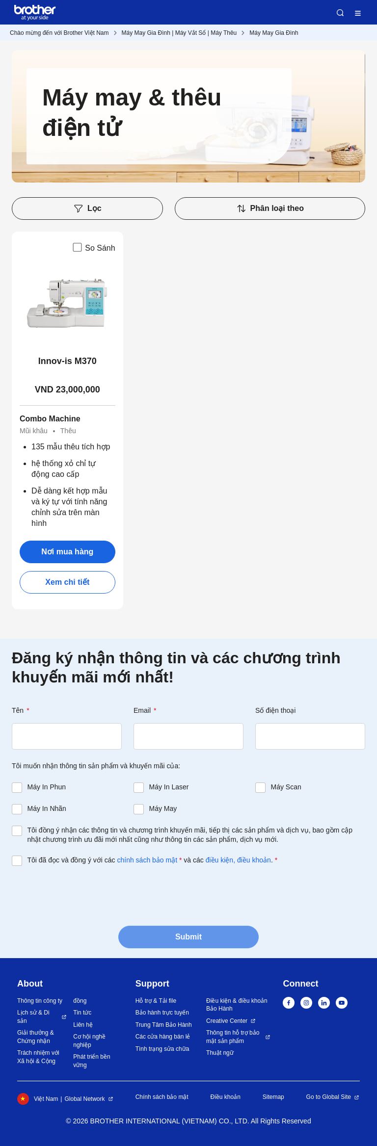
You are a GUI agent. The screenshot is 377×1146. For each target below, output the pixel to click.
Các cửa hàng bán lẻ (162, 1036)
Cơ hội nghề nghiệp (89, 1040)
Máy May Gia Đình (273, 32)
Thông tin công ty (39, 1000)
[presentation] (86, 895)
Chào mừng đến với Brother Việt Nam (59, 32)
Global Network (84, 1098)
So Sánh (93, 247)
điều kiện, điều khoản (238, 860)
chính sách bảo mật (147, 860)
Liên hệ (83, 1024)
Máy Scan (286, 787)
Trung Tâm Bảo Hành (163, 1024)
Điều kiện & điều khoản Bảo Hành (237, 1005)
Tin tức (82, 1012)
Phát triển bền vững (91, 1060)
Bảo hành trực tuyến (162, 1012)
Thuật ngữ (220, 1052)
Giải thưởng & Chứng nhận (35, 1036)
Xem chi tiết (67, 582)
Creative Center (226, 1020)
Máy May (163, 808)
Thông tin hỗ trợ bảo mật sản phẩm (232, 1036)
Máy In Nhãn (46, 808)
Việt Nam (37, 1099)
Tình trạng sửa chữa (162, 1048)
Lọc (87, 208)
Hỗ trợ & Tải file (155, 1000)
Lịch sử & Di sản (33, 1016)
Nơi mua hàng (67, 551)
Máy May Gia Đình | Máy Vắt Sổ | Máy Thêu (179, 32)
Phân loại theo (270, 208)
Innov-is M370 (67, 361)
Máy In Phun (46, 787)
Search (340, 13)
